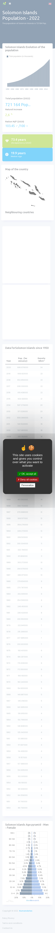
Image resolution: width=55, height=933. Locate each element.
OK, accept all (27, 473)
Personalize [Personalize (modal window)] (27, 485)
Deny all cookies (27, 479)
